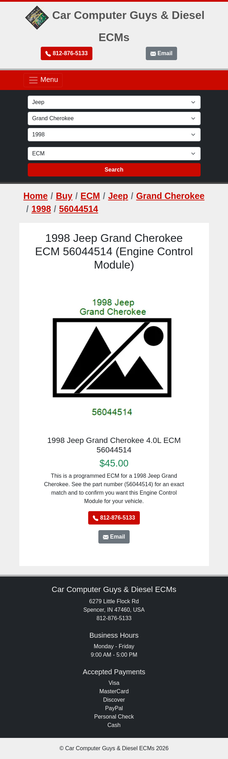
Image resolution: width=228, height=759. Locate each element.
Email (161, 53)
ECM (90, 196)
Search (114, 170)
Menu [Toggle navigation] (43, 80)
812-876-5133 (66, 53)
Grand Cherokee (170, 196)
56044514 (78, 209)
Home (36, 196)
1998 (41, 209)
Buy (64, 196)
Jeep (118, 196)
